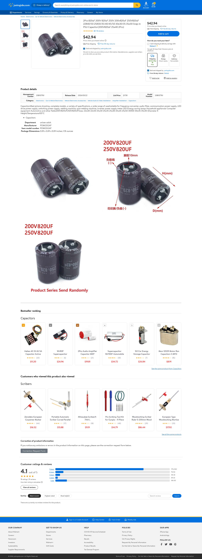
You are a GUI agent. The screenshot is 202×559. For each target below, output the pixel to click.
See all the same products (171, 434)
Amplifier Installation (119, 101)
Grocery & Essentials (50, 12)
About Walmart (13, 532)
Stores (48, 535)
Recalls (86, 539)
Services (28, 12)
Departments (16, 12)
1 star (52, 481)
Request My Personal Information (134, 542)
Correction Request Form (34, 450)
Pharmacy (80, 12)
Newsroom (12, 539)
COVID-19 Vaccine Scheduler (95, 532)
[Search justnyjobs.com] (93, 5)
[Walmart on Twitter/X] (166, 544)
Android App (164, 535)
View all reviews (29, 487)
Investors (11, 542)
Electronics (30, 16)
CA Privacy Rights (128, 539)
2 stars (51, 478)
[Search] (137, 5)
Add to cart (163, 33)
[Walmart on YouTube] (170, 544)
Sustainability (13, 546)
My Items (99, 12)
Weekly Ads (130, 520)
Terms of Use (126, 532)
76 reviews (100, 31)
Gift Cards (50, 546)
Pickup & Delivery (67, 12)
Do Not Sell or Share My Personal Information (138, 546)
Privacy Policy (127, 535)
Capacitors (132, 101)
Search (176, 496)
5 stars (51, 469)
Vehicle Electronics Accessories (64, 16)
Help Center (98, 520)
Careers (90, 12)
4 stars (51, 472)
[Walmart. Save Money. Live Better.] (19, 5)
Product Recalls (89, 546)
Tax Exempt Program (91, 549)
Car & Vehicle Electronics (43, 16)
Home (23, 16)
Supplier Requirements (16, 549)
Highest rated (50, 496)
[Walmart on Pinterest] (175, 544)
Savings (37, 12)
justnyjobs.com (105, 48)
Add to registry (170, 78)
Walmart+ (49, 542)
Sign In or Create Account (77, 520)
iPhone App (164, 532)
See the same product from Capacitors (166, 368)
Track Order (114, 520)
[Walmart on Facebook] (161, 544)
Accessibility (88, 542)
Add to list (154, 78)
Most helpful (65, 496)
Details (166, 73)
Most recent (34, 496)
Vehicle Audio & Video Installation (99, 101)
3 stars (51, 475)
